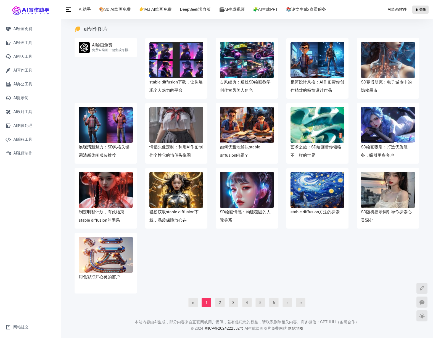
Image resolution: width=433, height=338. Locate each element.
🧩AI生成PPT (265, 9)
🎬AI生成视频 (232, 9)
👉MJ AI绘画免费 (155, 9)
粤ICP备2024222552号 (224, 328)
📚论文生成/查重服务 (306, 9)
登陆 (420, 10)
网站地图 (295, 328)
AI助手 (85, 9)
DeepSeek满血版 (195, 9)
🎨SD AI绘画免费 (115, 9)
